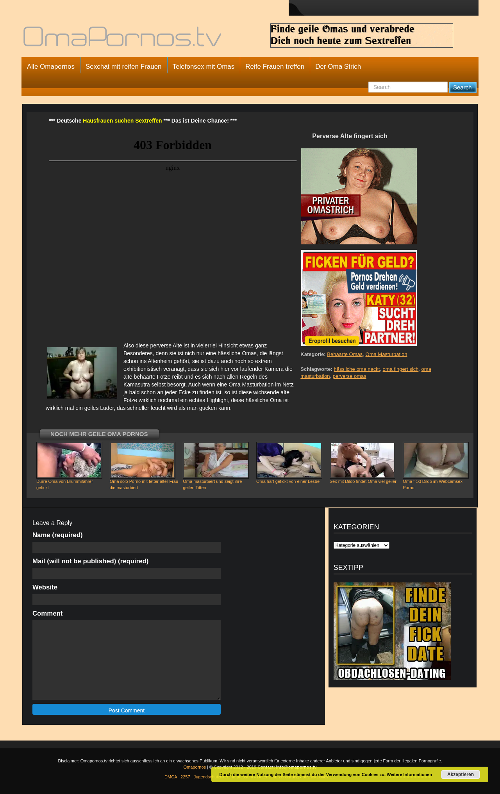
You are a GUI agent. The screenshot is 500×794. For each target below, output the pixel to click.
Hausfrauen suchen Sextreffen (122, 120)
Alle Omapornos (51, 66)
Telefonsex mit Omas (204, 66)
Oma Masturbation (386, 354)
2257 (185, 776)
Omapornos (195, 767)
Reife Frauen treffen (274, 66)
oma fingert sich (401, 369)
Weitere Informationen (409, 774)
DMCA (170, 776)
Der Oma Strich (338, 66)
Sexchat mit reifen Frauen (124, 66)
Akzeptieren (460, 774)
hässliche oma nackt (357, 369)
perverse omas (349, 376)
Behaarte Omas (344, 354)
